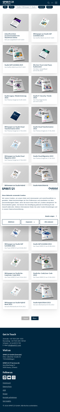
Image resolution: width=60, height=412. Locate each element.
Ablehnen (11, 222)
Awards (41, 7)
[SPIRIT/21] (8, 3)
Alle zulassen (48, 222)
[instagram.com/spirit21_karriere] (14, 377)
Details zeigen (49, 216)
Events (49, 7)
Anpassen (30, 222)
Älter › (35, 318)
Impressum (7, 383)
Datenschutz (7, 386)
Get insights (7, 401)
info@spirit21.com (14, 345)
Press (11, 7)
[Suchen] (48, 2)
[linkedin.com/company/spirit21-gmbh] (4, 377)
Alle (5, 7)
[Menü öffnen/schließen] (56, 3)
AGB (4, 390)
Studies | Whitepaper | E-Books (26, 7)
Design (5, 394)
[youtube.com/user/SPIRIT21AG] (9, 377)
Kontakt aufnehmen (10, 397)
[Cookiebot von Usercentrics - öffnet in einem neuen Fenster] (50, 188)
